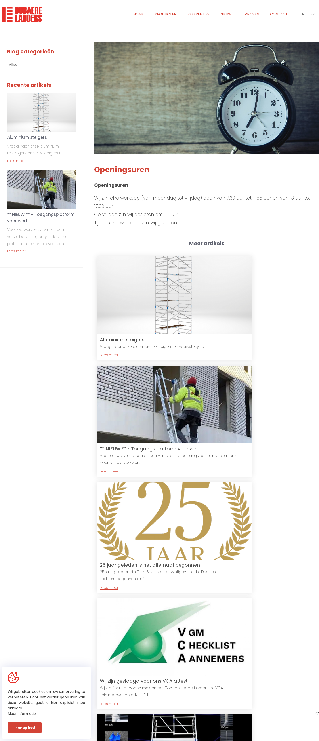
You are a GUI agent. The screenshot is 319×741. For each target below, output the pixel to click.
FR (312, 14)
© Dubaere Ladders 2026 (125, 737)
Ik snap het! (24, 727)
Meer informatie (22, 713)
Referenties (198, 14)
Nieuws (227, 14)
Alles (13, 64)
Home (138, 14)
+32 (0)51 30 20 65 (178, 714)
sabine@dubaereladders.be (248, 720)
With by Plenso (200, 737)
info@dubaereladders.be (245, 714)
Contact (279, 14)
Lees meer (109, 338)
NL (304, 14)
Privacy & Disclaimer (166, 737)
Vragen (252, 14)
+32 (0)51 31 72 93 (177, 720)
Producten (165, 14)
